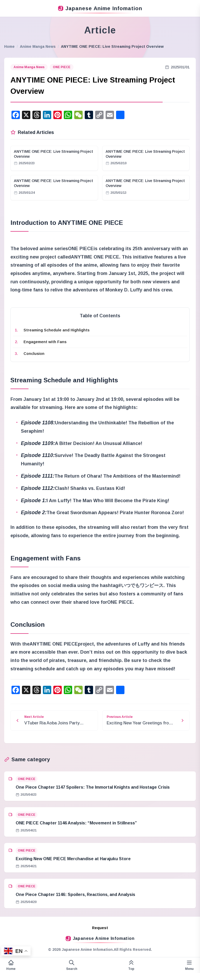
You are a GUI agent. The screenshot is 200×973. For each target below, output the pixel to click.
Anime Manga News (38, 46)
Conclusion (34, 353)
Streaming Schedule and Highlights (56, 330)
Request (100, 928)
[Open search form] (71, 965)
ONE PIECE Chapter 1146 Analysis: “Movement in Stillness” (76, 823)
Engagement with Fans (45, 342)
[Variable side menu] (189, 965)
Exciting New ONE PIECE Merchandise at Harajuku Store (73, 859)
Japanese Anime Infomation (100, 8)
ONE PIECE (61, 67)
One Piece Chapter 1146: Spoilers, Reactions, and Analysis (75, 894)
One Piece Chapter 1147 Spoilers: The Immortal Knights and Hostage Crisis (93, 787)
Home (9, 46)
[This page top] (131, 965)
